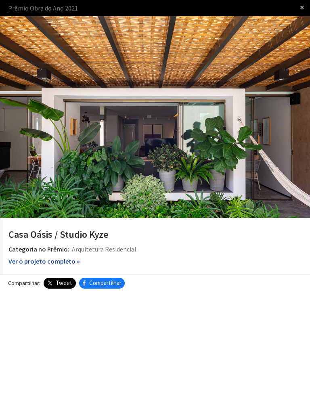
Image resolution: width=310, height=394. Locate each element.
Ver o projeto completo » (44, 261)
